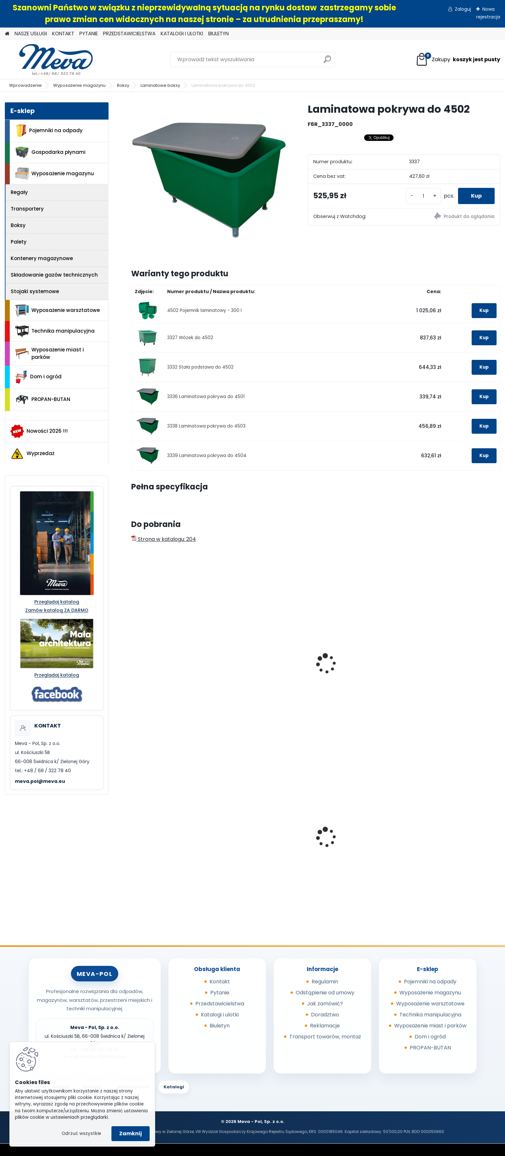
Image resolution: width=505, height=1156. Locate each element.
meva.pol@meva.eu (40, 781)
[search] (327, 61)
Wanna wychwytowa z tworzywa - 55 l (351, 845)
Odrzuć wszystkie (81, 1133)
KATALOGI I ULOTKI (182, 33)
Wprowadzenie (25, 85)
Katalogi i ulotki (220, 1014)
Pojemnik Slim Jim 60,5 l (446, 843)
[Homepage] (7, 34)
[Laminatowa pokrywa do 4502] (209, 180)
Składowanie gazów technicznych (54, 274)
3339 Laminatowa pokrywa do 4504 (207, 455)
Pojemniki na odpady (49, 130)
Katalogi (174, 1087)
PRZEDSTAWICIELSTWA (129, 33)
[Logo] (49, 59)
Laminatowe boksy (160, 85)
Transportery (27, 208)
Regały (19, 192)
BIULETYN (218, 33)
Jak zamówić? (325, 1003)
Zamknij (130, 1133)
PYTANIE (88, 33)
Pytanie (219, 992)
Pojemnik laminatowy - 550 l (359, 673)
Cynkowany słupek (253, 832)
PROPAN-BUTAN (42, 399)
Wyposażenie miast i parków (49, 353)
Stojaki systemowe (35, 291)
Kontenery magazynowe (42, 258)
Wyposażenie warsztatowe (57, 310)
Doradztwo (325, 1014)
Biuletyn (220, 1025)
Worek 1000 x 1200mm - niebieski (165, 845)
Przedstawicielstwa (219, 1003)
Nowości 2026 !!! (39, 431)
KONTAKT (63, 33)
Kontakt (220, 981)
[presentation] (134, 656)
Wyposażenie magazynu (79, 85)
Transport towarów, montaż (325, 1036)
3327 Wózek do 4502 (190, 338)
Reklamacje (325, 1025)
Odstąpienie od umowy (325, 992)
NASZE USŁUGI (31, 33)
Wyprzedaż (32, 454)
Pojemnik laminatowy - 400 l (265, 673)
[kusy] (423, 196)
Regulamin (325, 981)
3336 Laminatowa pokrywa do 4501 (206, 397)
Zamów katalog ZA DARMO (56, 610)
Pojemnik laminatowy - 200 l (172, 673)
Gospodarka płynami (50, 152)
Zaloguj (463, 9)
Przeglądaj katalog (56, 602)
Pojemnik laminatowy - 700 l (452, 673)
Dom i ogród (38, 377)
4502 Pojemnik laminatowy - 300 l (204, 310)
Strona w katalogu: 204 (163, 539)
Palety (19, 241)
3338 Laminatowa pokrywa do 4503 (206, 426)
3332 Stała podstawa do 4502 (200, 367)
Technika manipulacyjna (55, 331)
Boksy (123, 85)
